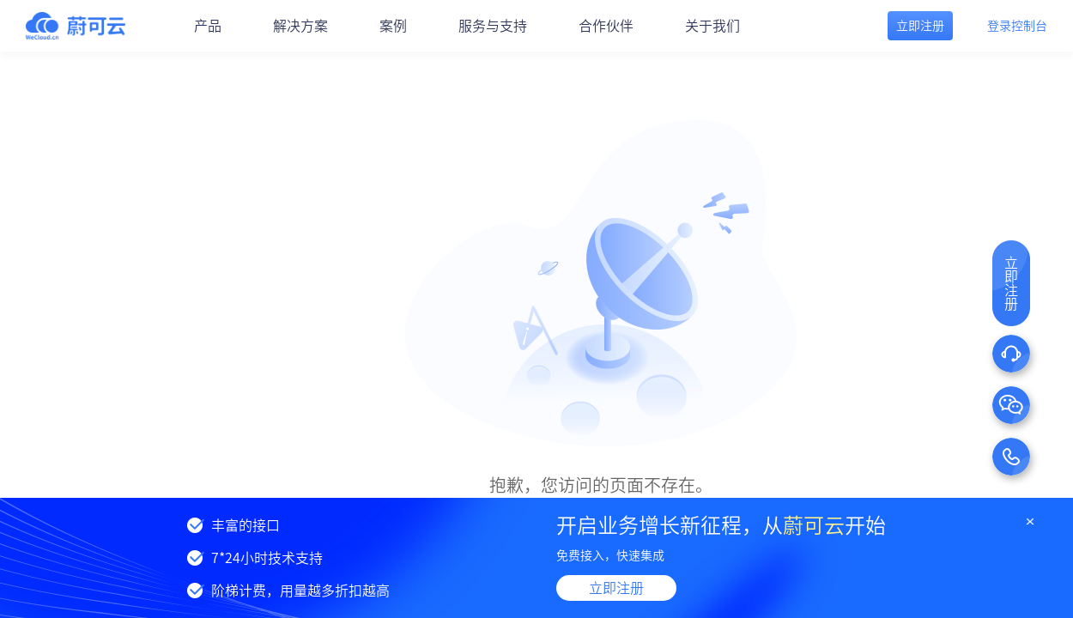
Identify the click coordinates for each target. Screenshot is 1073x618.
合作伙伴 (606, 26)
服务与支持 (492, 26)
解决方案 (300, 26)
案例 (393, 26)
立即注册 (616, 588)
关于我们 (712, 26)
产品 (207, 26)
